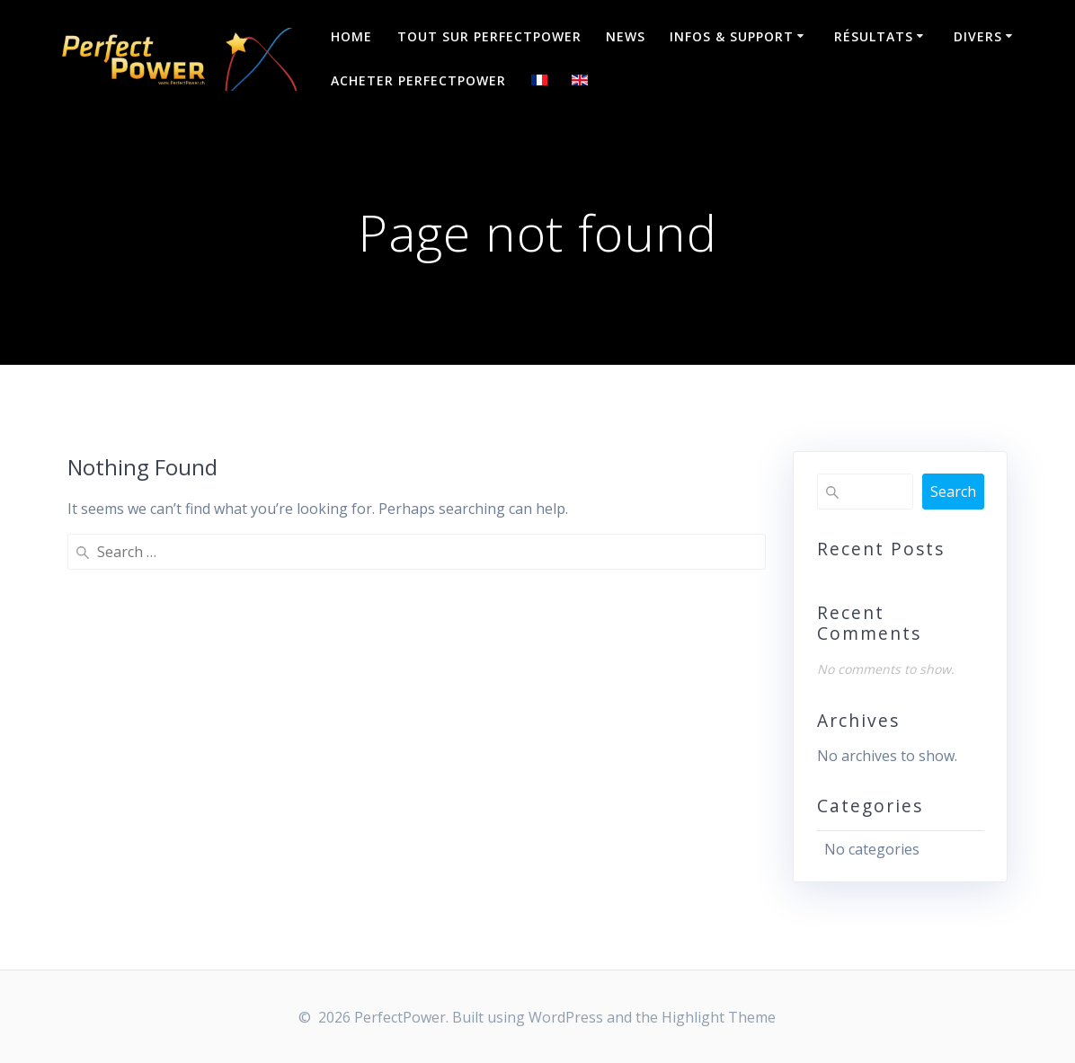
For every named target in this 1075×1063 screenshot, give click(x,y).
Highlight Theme (719, 1017)
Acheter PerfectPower (418, 80)
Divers (978, 36)
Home (351, 36)
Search (953, 491)
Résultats (873, 36)
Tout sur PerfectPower (489, 36)
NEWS (625, 36)
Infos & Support (732, 36)
